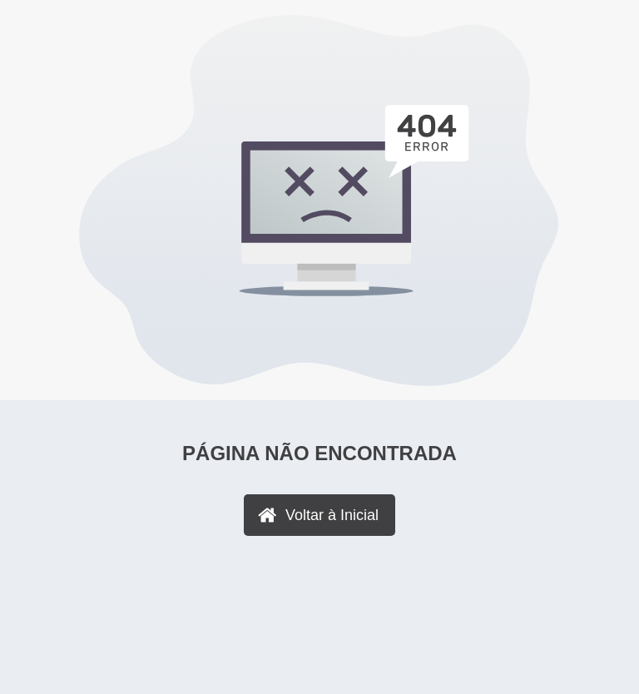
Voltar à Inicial (332, 515)
